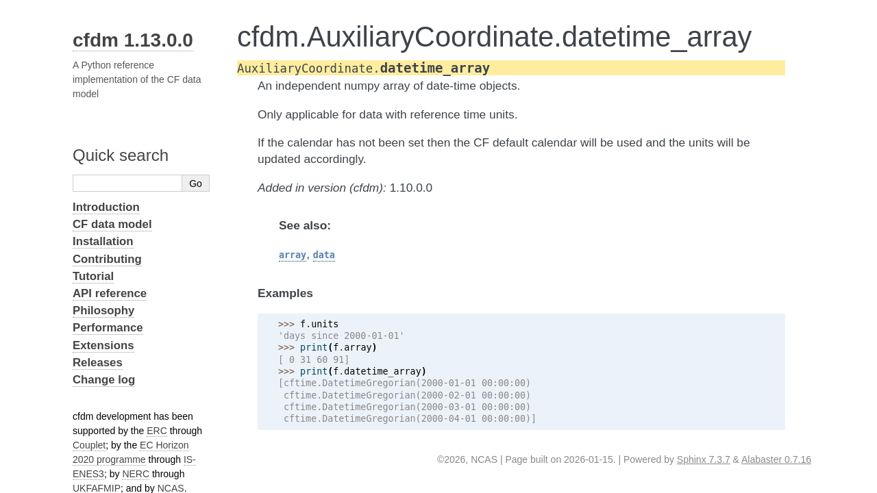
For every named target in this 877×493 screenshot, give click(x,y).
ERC (157, 430)
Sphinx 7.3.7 (703, 459)
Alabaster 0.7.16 (776, 459)
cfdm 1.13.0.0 (133, 40)
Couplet (89, 445)
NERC (135, 473)
